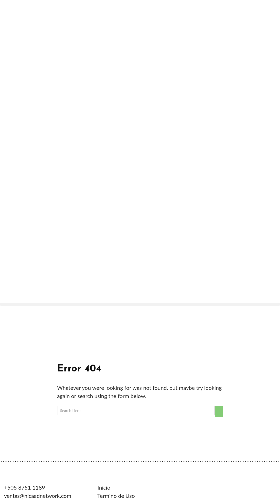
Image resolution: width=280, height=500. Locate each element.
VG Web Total (77, 415)
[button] (140, 101)
